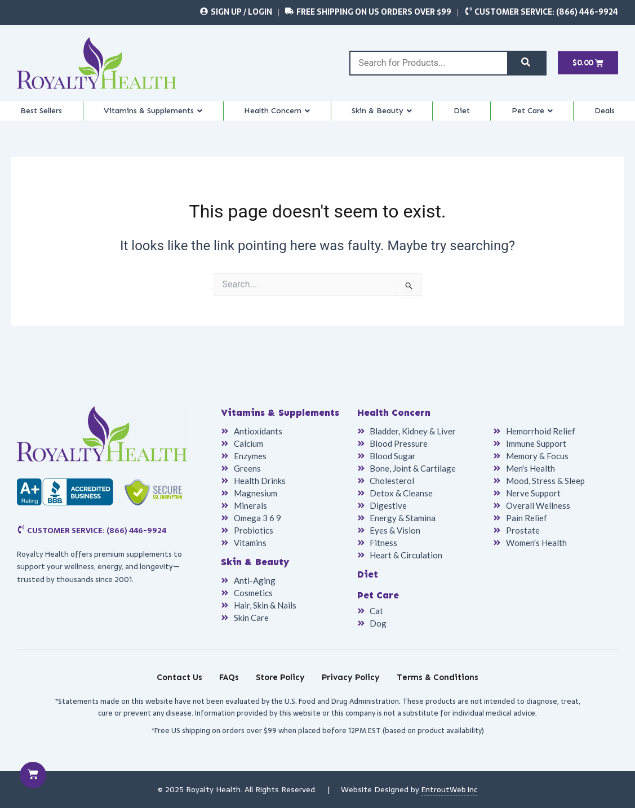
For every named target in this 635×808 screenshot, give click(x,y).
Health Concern (288, 116)
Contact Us (179, 677)
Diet (473, 116)
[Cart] (33, 774)
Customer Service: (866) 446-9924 (546, 12)
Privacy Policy (351, 677)
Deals (607, 116)
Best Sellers (41, 116)
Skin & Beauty (395, 116)
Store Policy (280, 677)
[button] (157, 116)
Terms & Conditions (437, 677)
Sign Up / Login (241, 12)
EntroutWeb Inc (449, 789)
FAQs (229, 677)
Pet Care (539, 116)
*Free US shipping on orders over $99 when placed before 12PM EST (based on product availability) (318, 730)
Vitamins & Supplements (157, 116)
